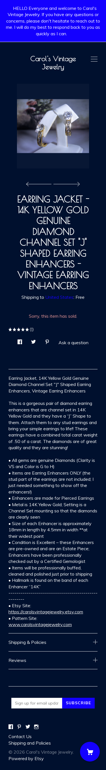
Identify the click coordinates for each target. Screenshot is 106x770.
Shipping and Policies (29, 743)
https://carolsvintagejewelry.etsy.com (45, 612)
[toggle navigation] (94, 59)
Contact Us (20, 736)
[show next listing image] (66, 182)
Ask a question (73, 342)
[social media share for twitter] (33, 340)
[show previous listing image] (40, 182)
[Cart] (90, 752)
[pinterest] (19, 727)
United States (59, 297)
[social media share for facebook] (20, 340)
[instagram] (36, 727)
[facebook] (10, 727)
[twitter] (27, 727)
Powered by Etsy (26, 758)
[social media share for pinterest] (47, 340)
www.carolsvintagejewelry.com (40, 624)
